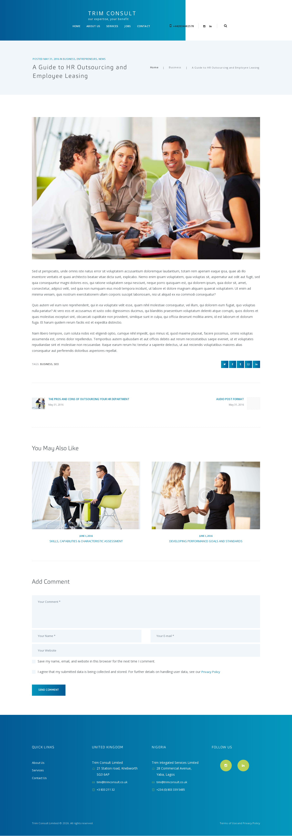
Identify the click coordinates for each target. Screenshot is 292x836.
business (46, 356)
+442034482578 (212, 16)
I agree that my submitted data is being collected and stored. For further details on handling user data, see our (130, 671)
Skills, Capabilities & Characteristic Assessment (86, 536)
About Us (39, 763)
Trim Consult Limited (45, 823)
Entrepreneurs (88, 50)
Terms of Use (228, 823)
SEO (56, 356)
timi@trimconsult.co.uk (113, 782)
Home (155, 59)
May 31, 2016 (51, 50)
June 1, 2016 (86, 531)
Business (70, 50)
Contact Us (40, 778)
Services (38, 770)
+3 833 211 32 (107, 790)
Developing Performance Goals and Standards (206, 536)
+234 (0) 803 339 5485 (173, 790)
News (103, 50)
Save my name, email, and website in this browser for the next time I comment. (96, 660)
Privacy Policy (211, 671)
